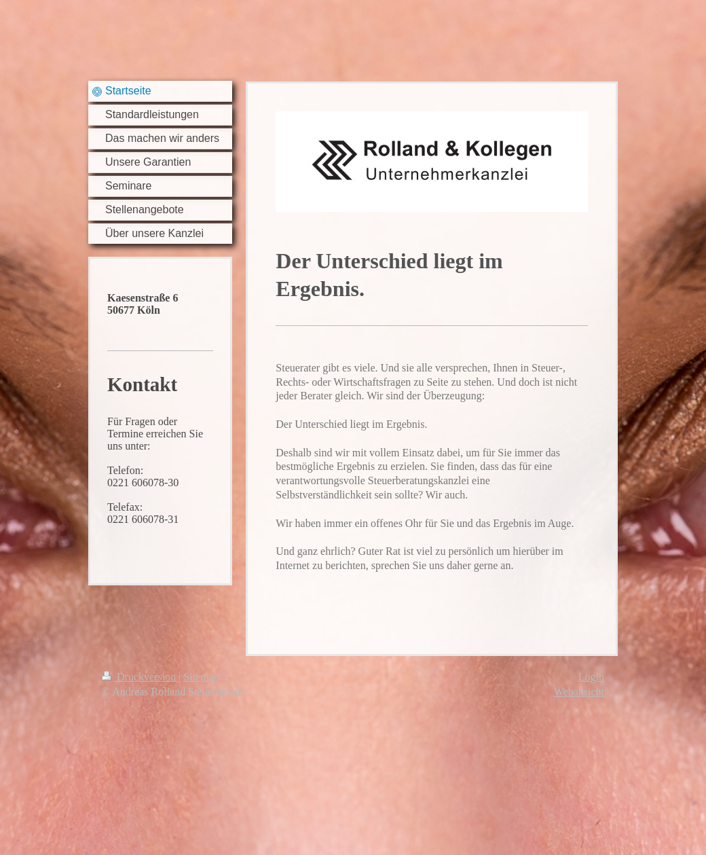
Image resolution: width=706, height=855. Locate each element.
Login (591, 677)
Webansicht (579, 691)
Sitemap (201, 677)
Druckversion (140, 677)
